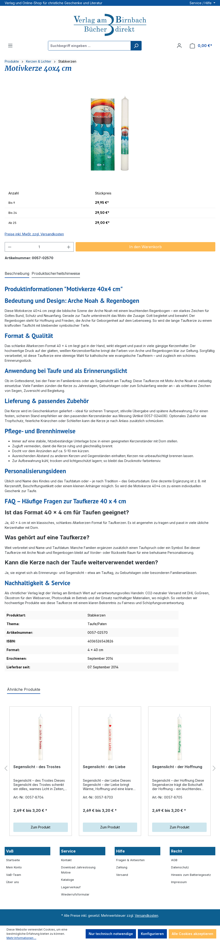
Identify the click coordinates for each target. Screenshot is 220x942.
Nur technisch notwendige (111, 934)
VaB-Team (13, 875)
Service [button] (68, 851)
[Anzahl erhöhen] (69, 247)
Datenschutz (180, 867)
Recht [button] (176, 851)
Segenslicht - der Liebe (104, 766)
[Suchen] (136, 45)
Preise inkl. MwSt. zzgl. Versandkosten (34, 234)
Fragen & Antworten (130, 860)
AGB (174, 860)
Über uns (12, 882)
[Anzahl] (39, 247)
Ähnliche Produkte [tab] (23, 689)
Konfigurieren (152, 934)
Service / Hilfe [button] (201, 3)
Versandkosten (146, 915)
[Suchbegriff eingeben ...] (89, 45)
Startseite (13, 860)
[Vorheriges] (5, 768)
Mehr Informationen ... (21, 938)
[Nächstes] (214, 768)
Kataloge (67, 879)
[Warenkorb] (201, 45)
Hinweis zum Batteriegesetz (191, 875)
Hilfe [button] (120, 851)
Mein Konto (14, 867)
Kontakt (66, 860)
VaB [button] (10, 851)
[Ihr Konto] (179, 45)
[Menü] (10, 45)
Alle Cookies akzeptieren (192, 934)
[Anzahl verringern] (10, 247)
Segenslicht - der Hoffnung (177, 766)
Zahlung (121, 867)
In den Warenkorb (145, 246)
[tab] (17, 273)
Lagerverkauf (71, 887)
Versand (122, 875)
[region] (110, 134)
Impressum (179, 882)
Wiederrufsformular (75, 894)
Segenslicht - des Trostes (37, 766)
